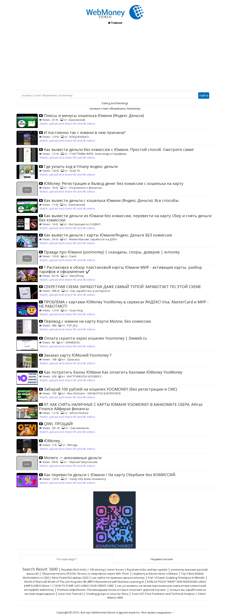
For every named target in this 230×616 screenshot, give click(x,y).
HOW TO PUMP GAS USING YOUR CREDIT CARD (84, 586)
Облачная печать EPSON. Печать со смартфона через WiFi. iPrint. (85, 573)
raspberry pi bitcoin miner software (155, 573)
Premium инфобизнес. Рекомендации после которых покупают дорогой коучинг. (111, 590)
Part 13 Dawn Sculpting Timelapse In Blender (176, 577)
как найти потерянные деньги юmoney (118, 577)
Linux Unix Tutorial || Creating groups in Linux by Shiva (93, 594)
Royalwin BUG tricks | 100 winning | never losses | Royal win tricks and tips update (114, 569)
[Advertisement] (115, 58)
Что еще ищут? (66, 559)
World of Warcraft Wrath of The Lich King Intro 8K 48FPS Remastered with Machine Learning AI (84, 582)
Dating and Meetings (115, 103)
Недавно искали (162, 559)
